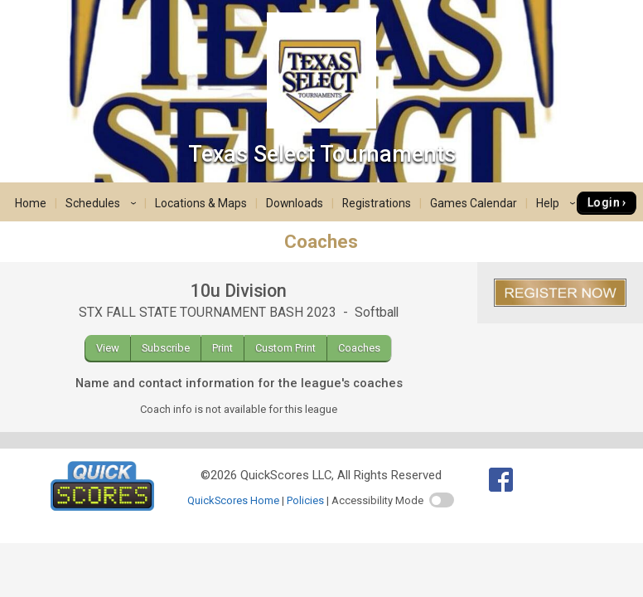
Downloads (294, 203)
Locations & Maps (201, 203)
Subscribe (166, 348)
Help (558, 203)
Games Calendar (473, 203)
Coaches (359, 348)
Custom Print (285, 348)
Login (603, 202)
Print (222, 348)
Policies (305, 500)
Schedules (103, 203)
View (107, 348)
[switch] (441, 500)
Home (30, 203)
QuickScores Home (233, 500)
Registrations (376, 203)
